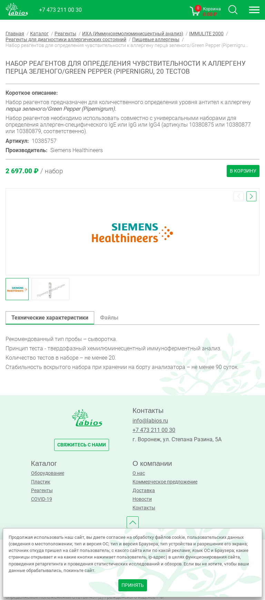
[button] (239, 196)
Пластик (40, 482)
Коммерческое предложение (164, 482)
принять (132, 585)
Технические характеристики (49, 317)
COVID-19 (41, 499)
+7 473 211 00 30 (60, 10)
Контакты (143, 508)
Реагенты (42, 490)
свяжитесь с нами (81, 445)
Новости (142, 499)
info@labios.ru (150, 420)
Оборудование (47, 473)
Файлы (109, 317)
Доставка (143, 490)
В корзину (243, 171)
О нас (138, 473)
